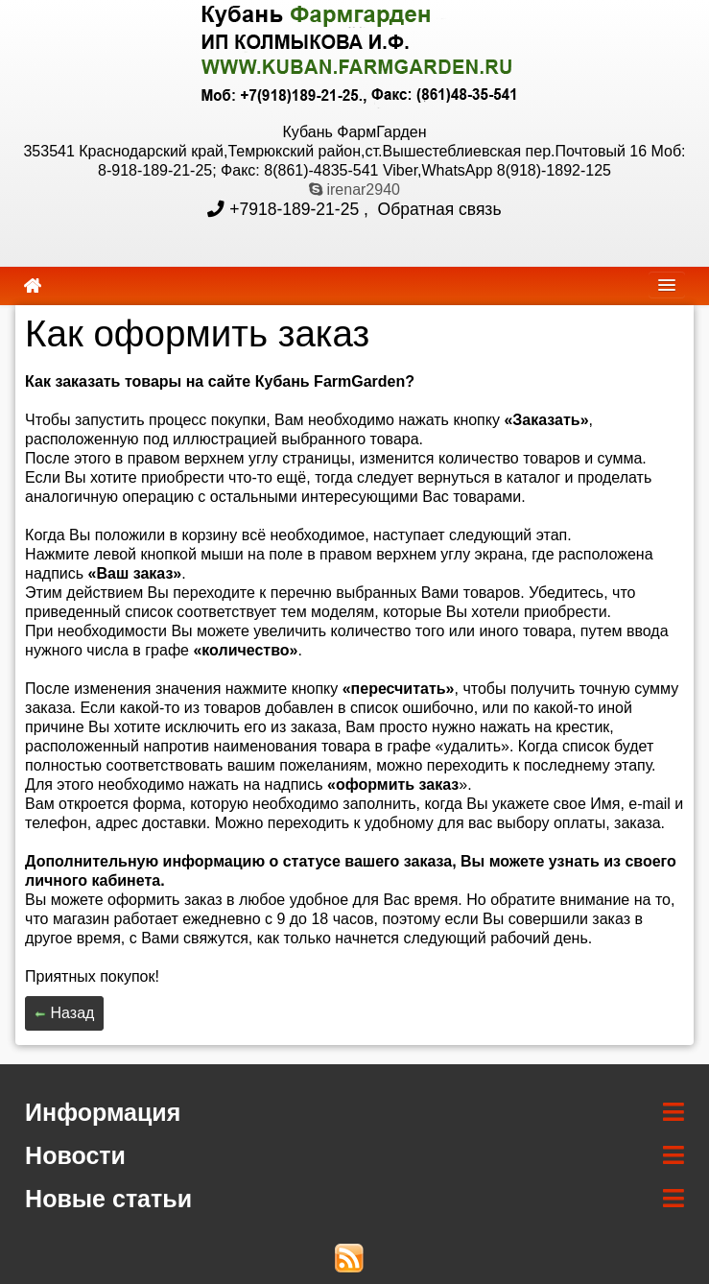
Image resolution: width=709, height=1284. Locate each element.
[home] (32, 286)
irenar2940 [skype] (354, 189)
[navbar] (667, 284)
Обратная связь (437, 209)
